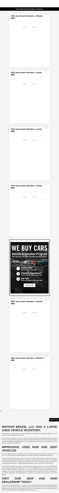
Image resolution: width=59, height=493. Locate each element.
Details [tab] (25, 27)
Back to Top (54, 419)
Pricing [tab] (34, 27)
